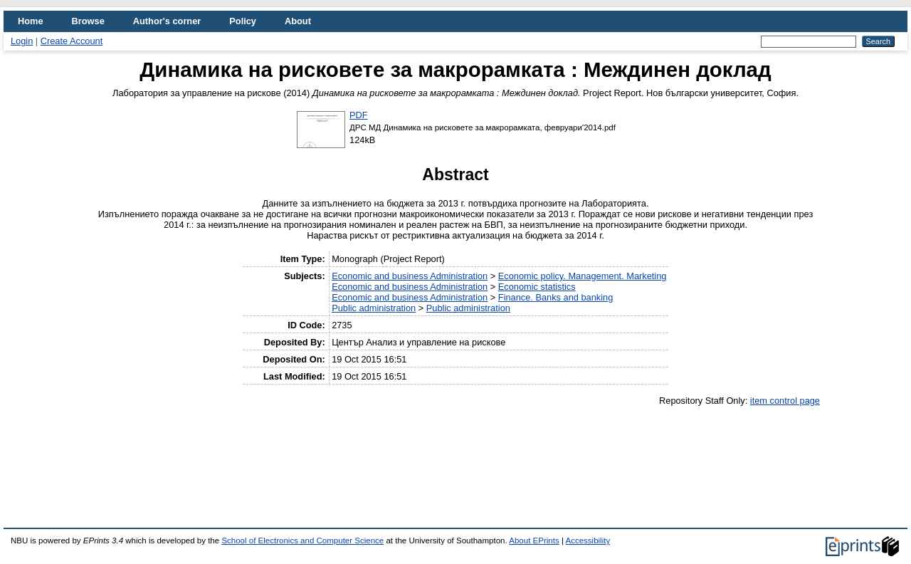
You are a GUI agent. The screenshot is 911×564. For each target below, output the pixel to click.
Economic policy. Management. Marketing (582, 276)
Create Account (72, 41)
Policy (242, 21)
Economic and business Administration (410, 276)
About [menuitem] (298, 21)
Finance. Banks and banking (556, 297)
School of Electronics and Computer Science (302, 540)
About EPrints (534, 540)
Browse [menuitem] (88, 21)
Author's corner (167, 21)
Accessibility (587, 540)
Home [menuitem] (30, 21)
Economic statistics (537, 286)
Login (22, 41)
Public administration (374, 308)
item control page (785, 400)
